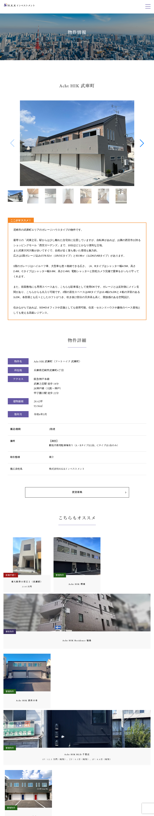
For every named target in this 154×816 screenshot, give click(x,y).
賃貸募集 (77, 492)
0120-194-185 (14, 782)
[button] (142, 143)
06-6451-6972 (15, 778)
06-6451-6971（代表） (20, 726)
